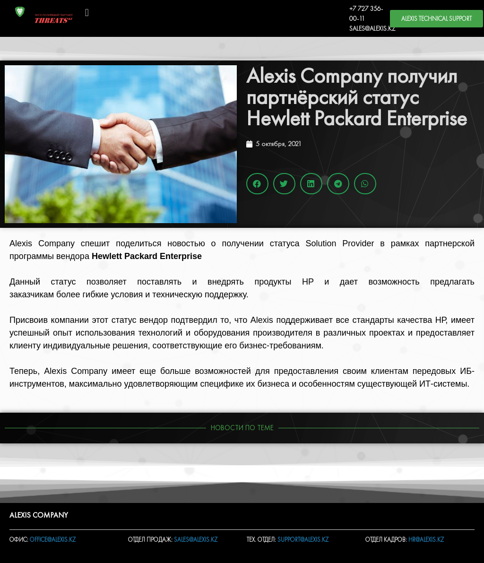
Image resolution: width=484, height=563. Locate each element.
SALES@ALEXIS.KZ (372, 28)
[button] (86, 12)
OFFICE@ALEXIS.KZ (53, 540)
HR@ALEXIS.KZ (426, 540)
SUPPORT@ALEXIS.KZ (302, 540)
